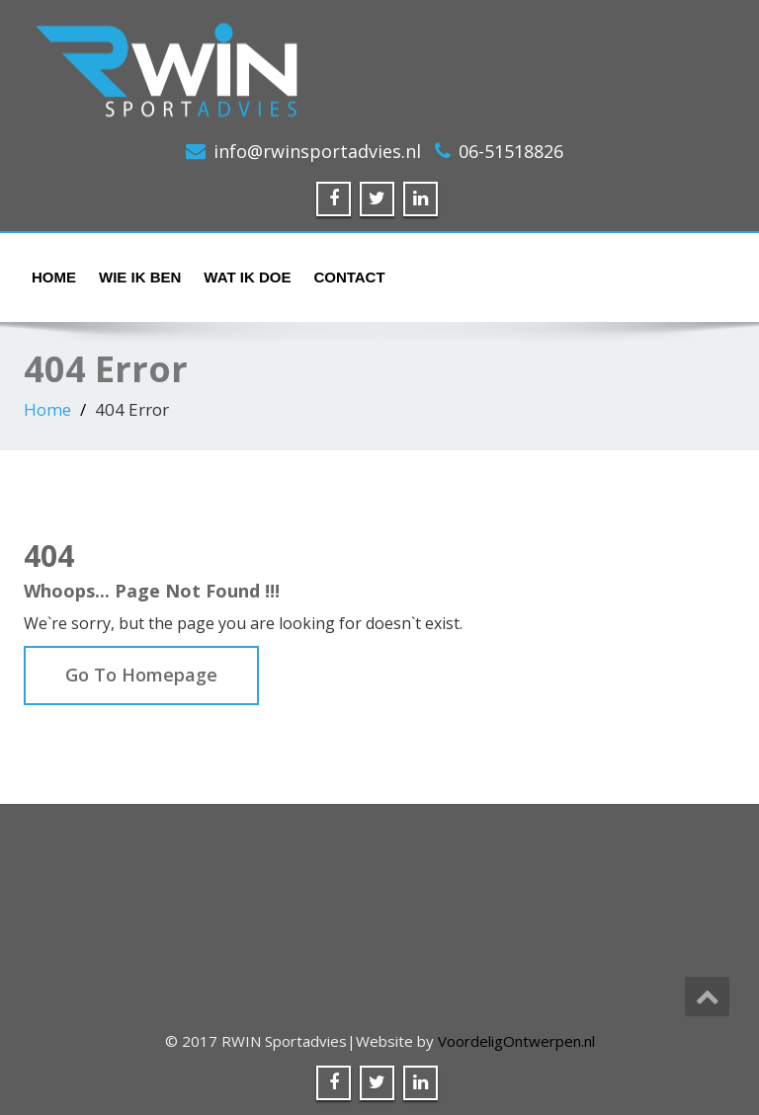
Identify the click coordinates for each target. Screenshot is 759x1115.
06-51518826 (511, 151)
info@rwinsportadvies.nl (317, 151)
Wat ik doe (247, 277)
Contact (348, 277)
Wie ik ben (140, 277)
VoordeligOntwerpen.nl (516, 1041)
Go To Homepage (141, 674)
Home (54, 277)
